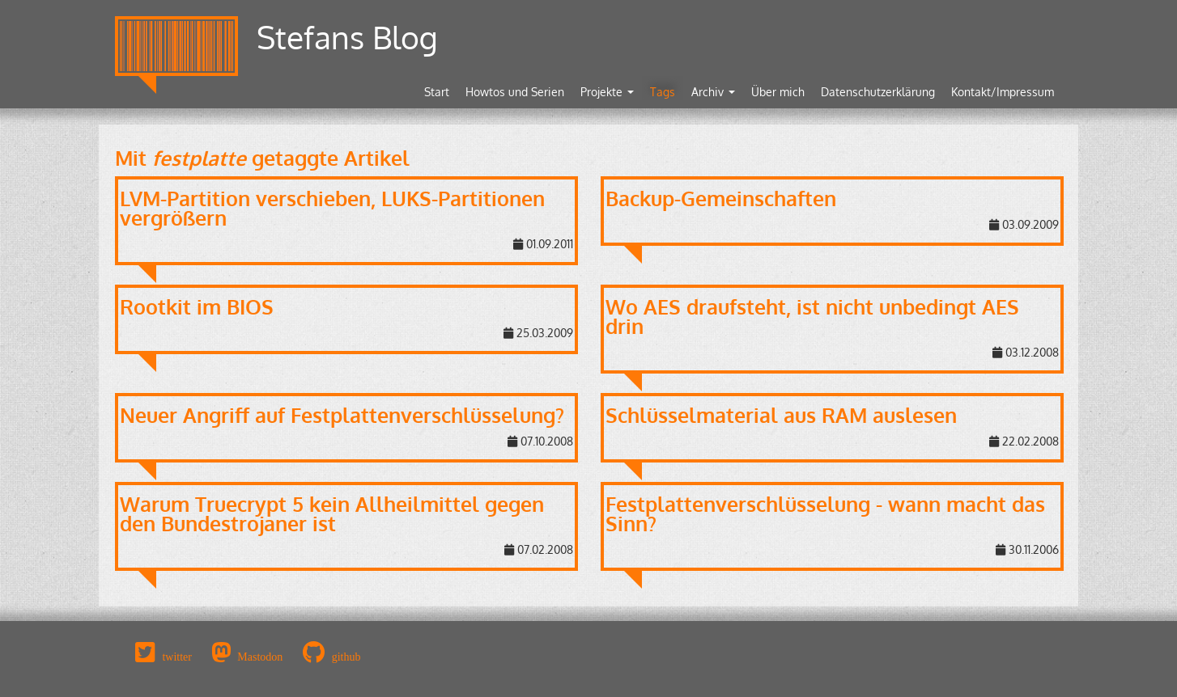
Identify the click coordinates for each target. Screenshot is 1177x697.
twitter (177, 656)
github (346, 656)
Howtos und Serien (514, 92)
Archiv (713, 92)
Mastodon (260, 656)
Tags (662, 92)
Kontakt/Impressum (1002, 92)
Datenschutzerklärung (878, 92)
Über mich (778, 92)
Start (436, 92)
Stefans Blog (347, 37)
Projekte (607, 92)
